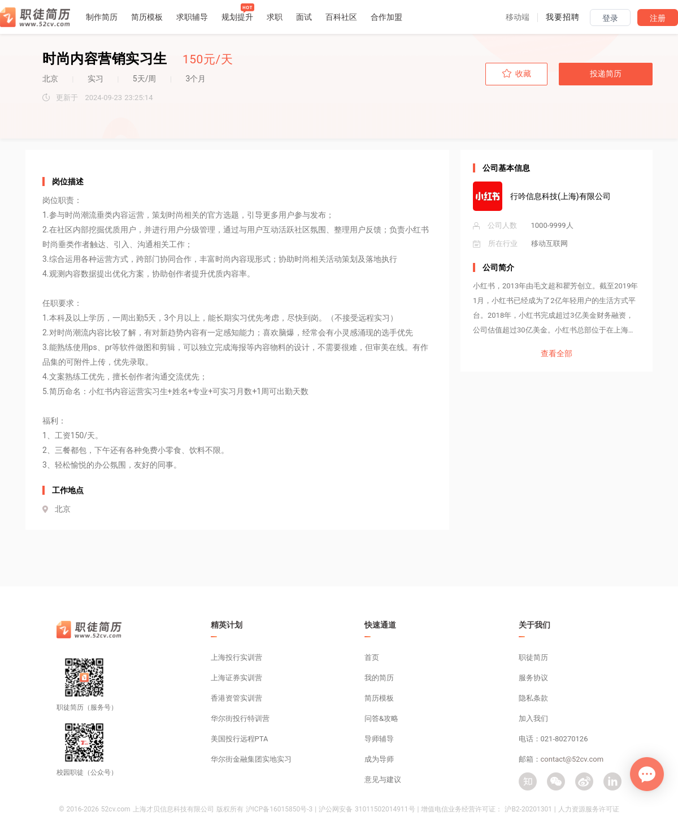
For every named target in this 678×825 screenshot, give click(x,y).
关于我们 (534, 624)
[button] (517, 16)
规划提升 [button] (237, 16)
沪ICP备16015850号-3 (279, 809)
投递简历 (605, 73)
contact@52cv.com (572, 759)
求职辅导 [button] (192, 16)
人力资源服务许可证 (588, 809)
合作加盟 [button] (386, 16)
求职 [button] (274, 16)
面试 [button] (304, 16)
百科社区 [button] (341, 16)
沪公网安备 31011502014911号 (367, 809)
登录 (610, 18)
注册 (658, 18)
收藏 (516, 73)
